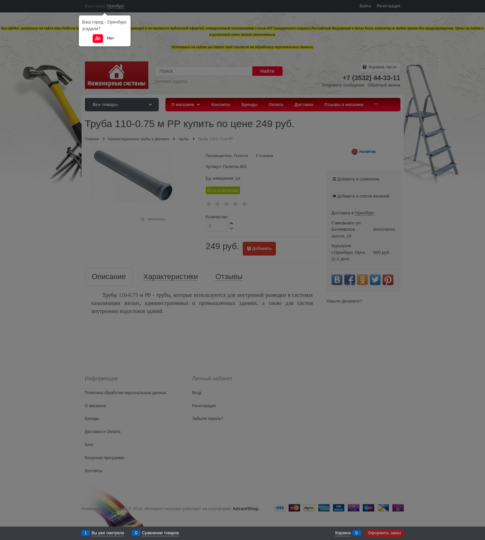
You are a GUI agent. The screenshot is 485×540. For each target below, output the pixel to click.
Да (97, 38)
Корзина (343, 533)
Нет (110, 38)
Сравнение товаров (160, 533)
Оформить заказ (384, 533)
